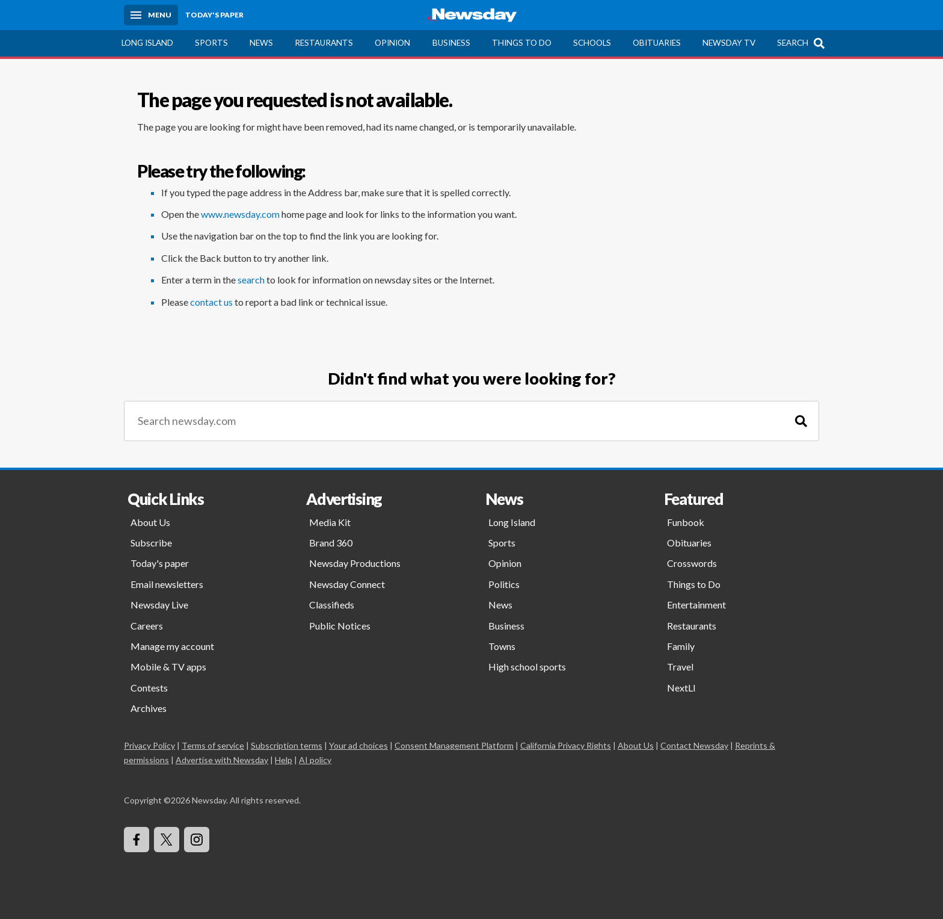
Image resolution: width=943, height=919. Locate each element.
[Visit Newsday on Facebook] (136, 839)
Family (681, 646)
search (251, 279)
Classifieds (331, 604)
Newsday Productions (355, 563)
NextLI (681, 687)
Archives (149, 708)
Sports (211, 43)
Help (283, 760)
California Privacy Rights (565, 745)
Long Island (147, 43)
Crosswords (692, 563)
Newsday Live (159, 604)
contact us (211, 302)
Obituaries (657, 43)
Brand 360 (330, 542)
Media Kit (330, 522)
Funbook (685, 522)
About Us (150, 522)
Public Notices (339, 625)
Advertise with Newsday (222, 760)
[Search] (801, 421)
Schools (592, 43)
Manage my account (172, 646)
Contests (149, 687)
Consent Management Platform (454, 745)
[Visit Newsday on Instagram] (196, 839)
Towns (501, 646)
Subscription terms (286, 745)
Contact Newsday (694, 745)
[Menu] (151, 15)
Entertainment (696, 604)
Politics (504, 584)
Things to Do (521, 43)
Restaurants (324, 43)
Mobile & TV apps (168, 666)
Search (792, 43)
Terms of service (213, 745)
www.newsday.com (240, 214)
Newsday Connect (347, 584)
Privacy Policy (149, 745)
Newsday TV (728, 43)
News (261, 43)
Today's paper (160, 563)
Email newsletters (167, 584)
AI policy (315, 760)
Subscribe (151, 542)
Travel (680, 666)
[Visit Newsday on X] (166, 839)
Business (451, 43)
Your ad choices (358, 745)
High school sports (527, 666)
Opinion (392, 43)
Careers (147, 625)
